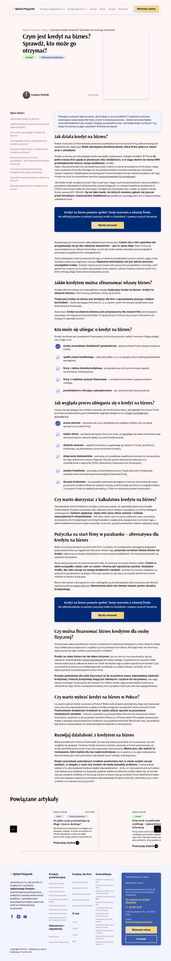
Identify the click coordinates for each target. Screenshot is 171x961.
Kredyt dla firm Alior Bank (82, 905)
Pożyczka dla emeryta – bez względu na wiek (58, 918)
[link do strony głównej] (23, 9)
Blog (45, 29)
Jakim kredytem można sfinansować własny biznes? (29, 125)
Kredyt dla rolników (56, 883)
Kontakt (141, 939)
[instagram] (18, 917)
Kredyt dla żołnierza (57, 891)
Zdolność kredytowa (52, 57)
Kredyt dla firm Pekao (81, 900)
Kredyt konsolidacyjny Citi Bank (105, 931)
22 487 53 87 (135, 907)
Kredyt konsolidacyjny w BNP (105, 897)
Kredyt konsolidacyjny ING (105, 903)
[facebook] (12, 917)
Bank (59, 816)
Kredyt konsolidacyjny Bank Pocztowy (105, 926)
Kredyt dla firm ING (80, 888)
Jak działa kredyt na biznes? (25, 118)
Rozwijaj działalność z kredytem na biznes (29, 187)
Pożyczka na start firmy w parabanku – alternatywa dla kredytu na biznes (29, 160)
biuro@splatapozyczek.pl (139, 922)
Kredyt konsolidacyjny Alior (105, 886)
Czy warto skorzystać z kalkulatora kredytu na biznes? (29, 150)
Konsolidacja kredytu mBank (104, 920)
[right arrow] (157, 829)
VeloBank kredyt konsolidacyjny (102, 914)
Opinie (75, 935)
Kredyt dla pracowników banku (58, 900)
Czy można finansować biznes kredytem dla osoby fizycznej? (26, 170)
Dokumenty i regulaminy (59, 942)
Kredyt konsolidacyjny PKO (105, 880)
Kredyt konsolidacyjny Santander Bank (105, 892)
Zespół (75, 928)
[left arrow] (13, 829)
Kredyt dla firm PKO (80, 882)
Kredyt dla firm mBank (81, 894)
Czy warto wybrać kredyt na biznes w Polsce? (29, 179)
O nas (74, 922)
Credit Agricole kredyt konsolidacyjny (104, 909)
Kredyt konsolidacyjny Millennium (105, 937)
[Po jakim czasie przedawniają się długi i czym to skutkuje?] (59, 829)
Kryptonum (26, 952)
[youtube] (25, 917)
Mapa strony (54, 936)
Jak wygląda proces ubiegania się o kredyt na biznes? (28, 142)
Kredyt (29, 57)
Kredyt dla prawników (58, 895)
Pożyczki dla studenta (58, 913)
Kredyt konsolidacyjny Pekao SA (105, 943)
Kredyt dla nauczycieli (58, 909)
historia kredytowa (77, 816)
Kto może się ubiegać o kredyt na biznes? (27, 134)
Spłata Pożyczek (31, 29)
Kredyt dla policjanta (57, 905)
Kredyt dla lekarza (56, 887)
